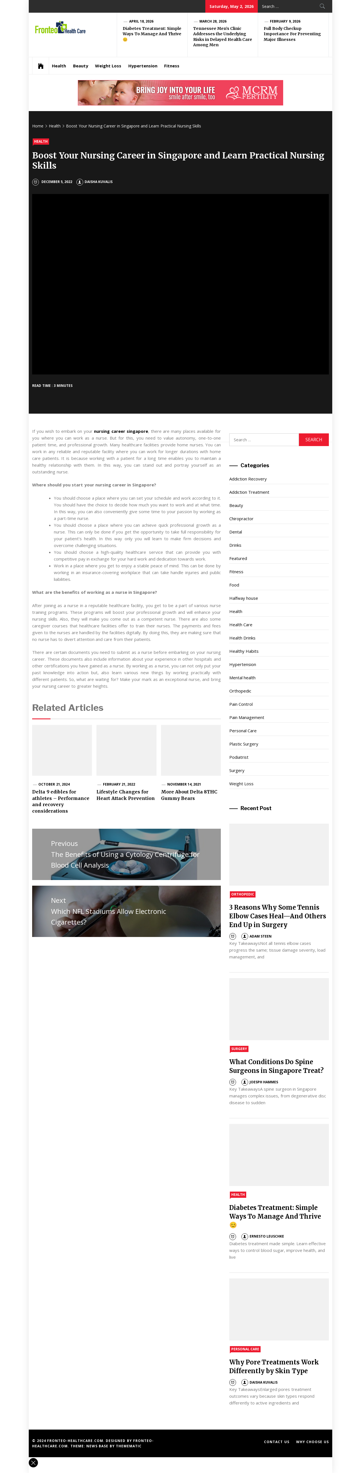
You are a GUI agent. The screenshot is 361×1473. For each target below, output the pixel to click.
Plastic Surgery (243, 744)
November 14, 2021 (184, 784)
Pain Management (246, 717)
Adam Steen (256, 936)
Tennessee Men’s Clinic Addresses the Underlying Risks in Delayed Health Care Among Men (222, 37)
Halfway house (243, 598)
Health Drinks (242, 638)
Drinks (235, 545)
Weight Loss (108, 66)
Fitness (171, 66)
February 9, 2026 (285, 21)
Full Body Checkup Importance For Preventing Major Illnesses (292, 34)
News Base (98, 1446)
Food (234, 585)
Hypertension (142, 66)
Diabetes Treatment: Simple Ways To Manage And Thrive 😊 (152, 34)
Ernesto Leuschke (262, 1236)
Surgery (237, 770)
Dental (235, 532)
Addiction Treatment (249, 492)
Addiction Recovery (248, 479)
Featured (238, 558)
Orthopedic (240, 691)
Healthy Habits (244, 651)
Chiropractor (241, 518)
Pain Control (241, 704)
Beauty (80, 66)
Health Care (240, 624)
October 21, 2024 (54, 784)
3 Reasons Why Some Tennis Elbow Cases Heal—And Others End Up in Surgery (277, 916)
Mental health (242, 677)
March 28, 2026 (212, 21)
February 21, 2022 (119, 784)
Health (59, 66)
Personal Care (243, 730)
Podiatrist (238, 757)
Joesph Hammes (259, 1082)
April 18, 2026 (141, 21)
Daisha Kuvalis (94, 181)
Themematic (129, 1446)
